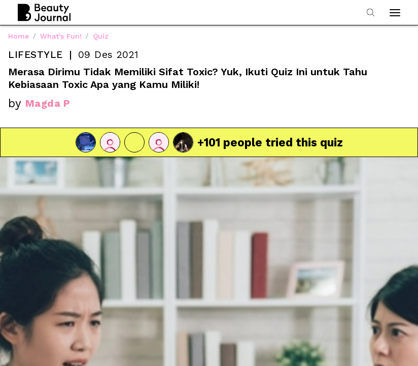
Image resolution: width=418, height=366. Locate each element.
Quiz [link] (101, 36)
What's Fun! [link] (61, 36)
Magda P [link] (48, 103)
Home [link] (18, 36)
